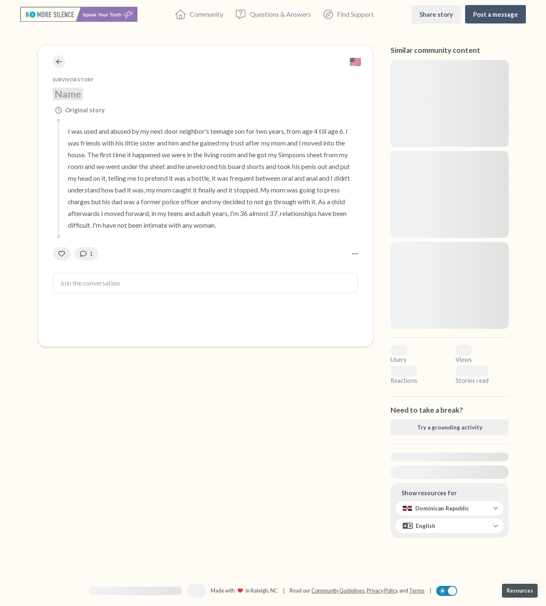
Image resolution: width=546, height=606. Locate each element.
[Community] (199, 14)
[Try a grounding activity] (450, 427)
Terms (416, 591)
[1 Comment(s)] (86, 253)
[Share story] (436, 14)
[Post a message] (495, 14)
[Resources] (520, 591)
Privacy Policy (382, 591)
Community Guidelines (338, 591)
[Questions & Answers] (273, 14)
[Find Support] (348, 14)
